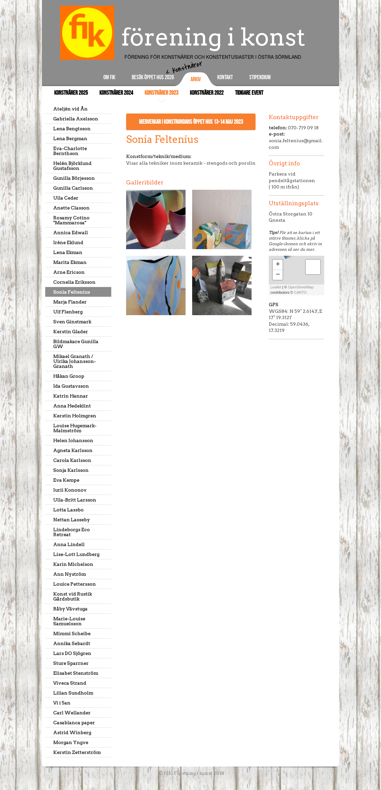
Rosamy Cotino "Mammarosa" (71, 220)
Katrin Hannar (70, 396)
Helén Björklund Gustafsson (72, 166)
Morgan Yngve (70, 742)
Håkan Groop (68, 376)
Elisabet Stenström (75, 673)
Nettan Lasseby (71, 519)
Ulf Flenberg (68, 311)
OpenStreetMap (301, 287)
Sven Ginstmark (72, 321)
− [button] (278, 275)
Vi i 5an (61, 703)
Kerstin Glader (70, 331)
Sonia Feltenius (71, 292)
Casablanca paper (74, 722)
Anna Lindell (69, 544)
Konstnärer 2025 (71, 93)
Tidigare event (249, 93)
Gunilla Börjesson (74, 178)
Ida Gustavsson (71, 386)
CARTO (300, 292)
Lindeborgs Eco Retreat (71, 532)
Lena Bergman (70, 138)
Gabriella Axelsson (75, 118)
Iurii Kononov (70, 490)
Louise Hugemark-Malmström (74, 428)
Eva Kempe (66, 480)
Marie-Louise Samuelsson (69, 621)
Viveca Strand (69, 683)
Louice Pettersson (74, 584)
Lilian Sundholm (73, 693)
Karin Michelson (73, 564)
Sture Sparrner (70, 663)
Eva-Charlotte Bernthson (70, 151)
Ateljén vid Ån (70, 109)
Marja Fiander (70, 302)
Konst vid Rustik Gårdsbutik (72, 596)
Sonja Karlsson (70, 470)
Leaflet (275, 287)
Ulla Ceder (65, 198)
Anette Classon (71, 208)
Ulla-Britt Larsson (74, 500)
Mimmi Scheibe (71, 633)
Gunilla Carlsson (73, 188)
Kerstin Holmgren (74, 415)
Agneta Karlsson (72, 450)
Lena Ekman (67, 252)
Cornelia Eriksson (74, 282)
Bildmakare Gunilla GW (75, 344)
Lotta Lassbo (68, 509)
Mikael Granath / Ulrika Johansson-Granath (74, 361)
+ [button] (278, 265)
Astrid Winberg (72, 732)
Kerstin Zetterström (77, 752)
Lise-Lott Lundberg (76, 554)
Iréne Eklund (68, 242)
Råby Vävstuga (70, 608)
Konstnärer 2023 (161, 93)
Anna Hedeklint (72, 406)
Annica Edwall (70, 232)
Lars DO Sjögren (72, 653)
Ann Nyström (69, 574)
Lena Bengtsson (71, 128)
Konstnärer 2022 (207, 93)
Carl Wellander (71, 712)
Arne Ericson (69, 272)
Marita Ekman (70, 262)
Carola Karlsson (72, 460)
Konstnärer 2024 (116, 93)
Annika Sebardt (71, 643)
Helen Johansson (73, 440)
